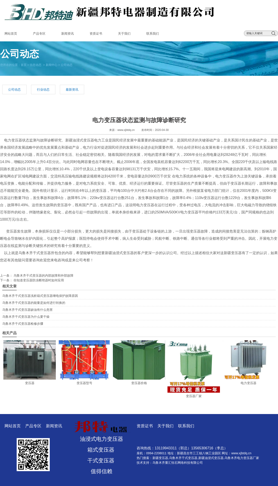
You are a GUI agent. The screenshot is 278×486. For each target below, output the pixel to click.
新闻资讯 (67, 33)
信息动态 (35, 64)
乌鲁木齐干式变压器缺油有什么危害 (27, 309)
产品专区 (39, 33)
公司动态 (14, 89)
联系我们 (152, 33)
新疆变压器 (160, 458)
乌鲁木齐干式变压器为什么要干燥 (26, 316)
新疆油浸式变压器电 (81, 140)
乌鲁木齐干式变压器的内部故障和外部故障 (43, 275)
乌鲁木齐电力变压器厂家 (241, 458)
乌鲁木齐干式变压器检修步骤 (22, 323)
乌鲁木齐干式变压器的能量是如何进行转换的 (33, 303)
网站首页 (11, 33)
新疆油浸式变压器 (211, 458)
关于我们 (124, 33)
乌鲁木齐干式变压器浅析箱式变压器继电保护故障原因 (40, 296)
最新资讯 (72, 89)
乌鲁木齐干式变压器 (34, 253)
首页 (24, 64)
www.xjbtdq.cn (126, 130)
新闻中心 (51, 64)
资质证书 (96, 33)
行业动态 (43, 89)
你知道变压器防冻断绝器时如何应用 (38, 280)
